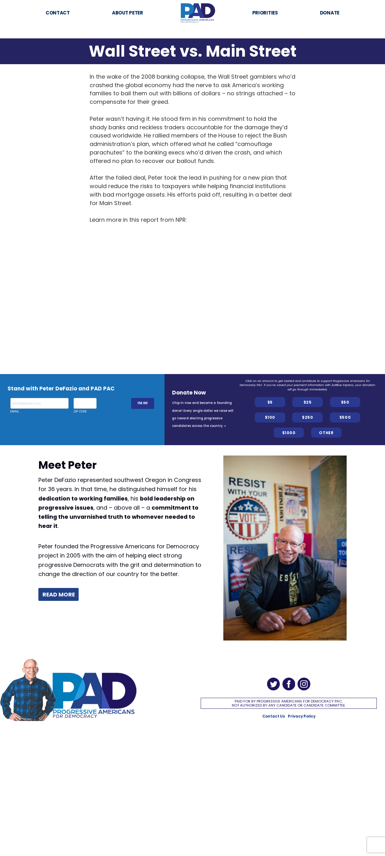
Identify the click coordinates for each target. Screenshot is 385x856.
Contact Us (273, 716)
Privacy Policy (301, 716)
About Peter (127, 12)
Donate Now (189, 392)
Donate (329, 12)
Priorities (265, 12)
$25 (308, 402)
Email (39, 405)
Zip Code (85, 405)
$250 (307, 417)
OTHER (326, 432)
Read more (58, 594)
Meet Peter (67, 465)
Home (197, 7)
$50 (345, 402)
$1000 (289, 432)
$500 (345, 417)
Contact (58, 12)
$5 (270, 402)
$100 (270, 417)
